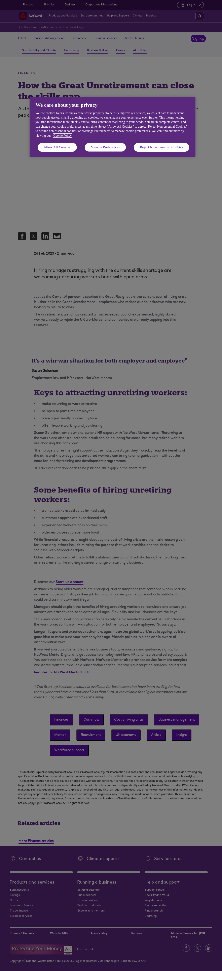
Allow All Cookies (57, 147)
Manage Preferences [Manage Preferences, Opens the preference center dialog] (105, 147)
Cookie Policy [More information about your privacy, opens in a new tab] (62, 135)
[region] (112, 127)
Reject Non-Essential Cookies (161, 147)
